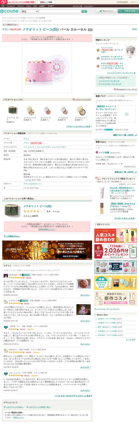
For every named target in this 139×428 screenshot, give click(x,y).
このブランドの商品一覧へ (40, 407)
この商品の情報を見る (10, 24)
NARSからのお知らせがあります (112, 63)
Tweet (134, 29)
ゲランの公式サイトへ (33, 184)
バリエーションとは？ (83, 99)
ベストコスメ (88, 6)
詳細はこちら (18, 417)
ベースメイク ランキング (109, 81)
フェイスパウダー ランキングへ (120, 73)
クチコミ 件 (30, 216)
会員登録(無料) (122, 2)
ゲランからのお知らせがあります (15, 29)
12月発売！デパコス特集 (107, 331)
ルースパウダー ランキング (110, 84)
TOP (3, 6)
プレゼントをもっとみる (124, 218)
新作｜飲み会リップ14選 (107, 327)
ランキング (11, 6)
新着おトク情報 (46, 2)
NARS (103, 64)
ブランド (20, 6)
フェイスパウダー (44, 147)
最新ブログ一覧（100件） (124, 135)
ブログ (28, 6)
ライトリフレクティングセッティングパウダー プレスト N (112, 65)
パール (28, 180)
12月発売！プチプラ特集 (107, 335)
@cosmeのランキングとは (126, 89)
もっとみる (130, 339)
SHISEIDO (105, 57)
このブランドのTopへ (15, 407)
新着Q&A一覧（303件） (125, 172)
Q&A (35, 6)
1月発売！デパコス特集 (107, 323)
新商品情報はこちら (46, 229)
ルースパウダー (60, 147)
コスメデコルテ (107, 48)
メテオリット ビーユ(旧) (40, 29)
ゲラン (5, 29)
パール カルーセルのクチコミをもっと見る (72, 396)
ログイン (134, 2)
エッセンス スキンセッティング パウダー (112, 58)
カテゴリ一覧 (77, 6)
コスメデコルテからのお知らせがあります (107, 50)
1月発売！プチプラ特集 (107, 319)
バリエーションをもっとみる (78, 126)
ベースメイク (29, 147)
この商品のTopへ (13, 236)
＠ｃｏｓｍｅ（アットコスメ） (107, 309)
